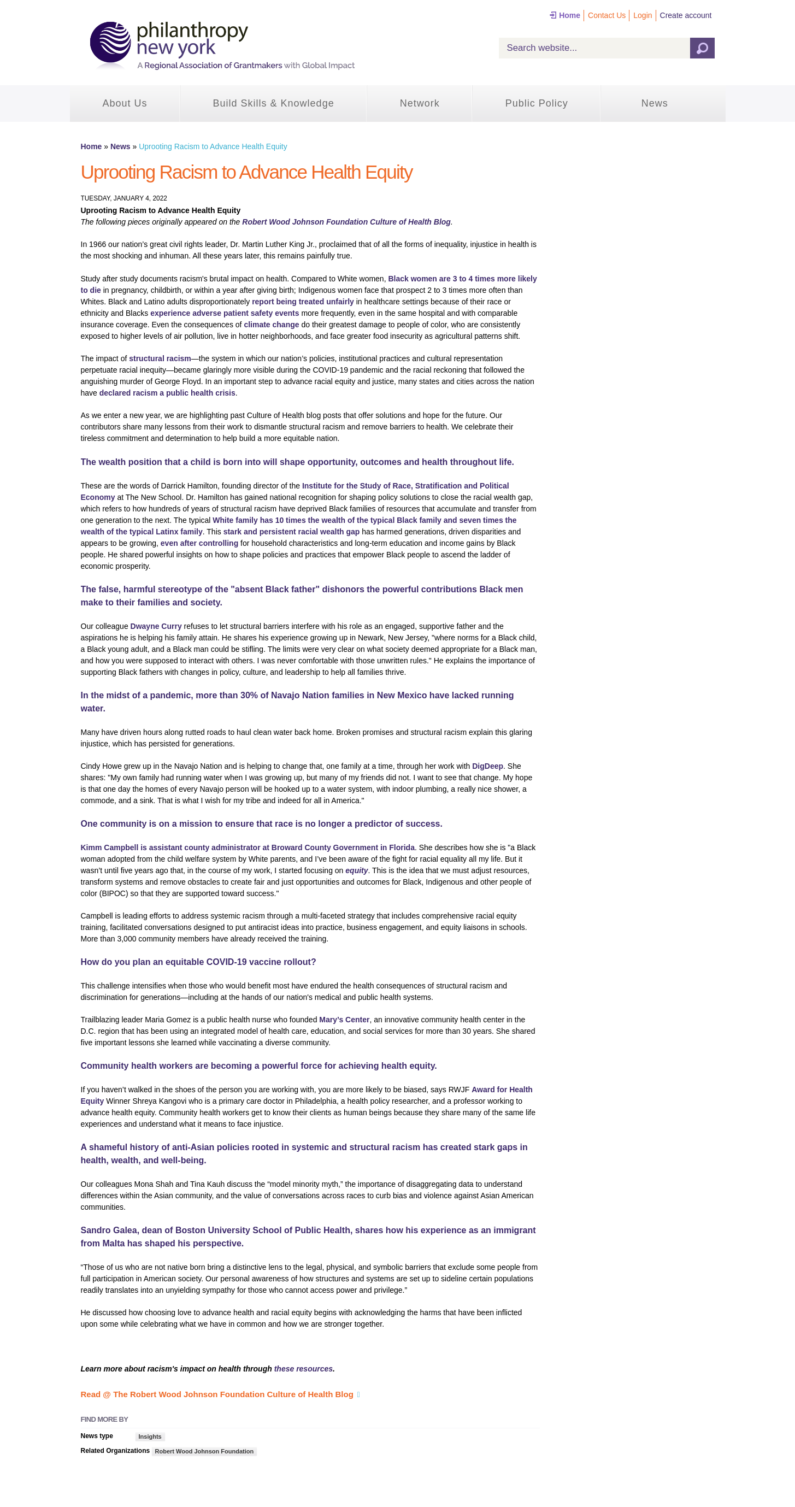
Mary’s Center (344, 1019)
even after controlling (199, 543)
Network (420, 103)
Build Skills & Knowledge (273, 103)
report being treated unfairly (303, 301)
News (654, 103)
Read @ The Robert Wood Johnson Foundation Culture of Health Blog (217, 1394)
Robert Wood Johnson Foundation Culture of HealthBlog (346, 221)
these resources (303, 1368)
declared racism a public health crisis (167, 392)
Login (642, 15)
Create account (686, 15)
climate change (271, 324)
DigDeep (487, 766)
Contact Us (607, 15)
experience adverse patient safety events (224, 313)
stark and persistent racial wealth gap (291, 531)
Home (569, 15)
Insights (150, 1436)
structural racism (160, 358)
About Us (125, 103)
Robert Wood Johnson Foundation (204, 1451)
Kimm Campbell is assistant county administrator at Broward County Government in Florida (248, 847)
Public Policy (536, 103)
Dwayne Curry (156, 626)
